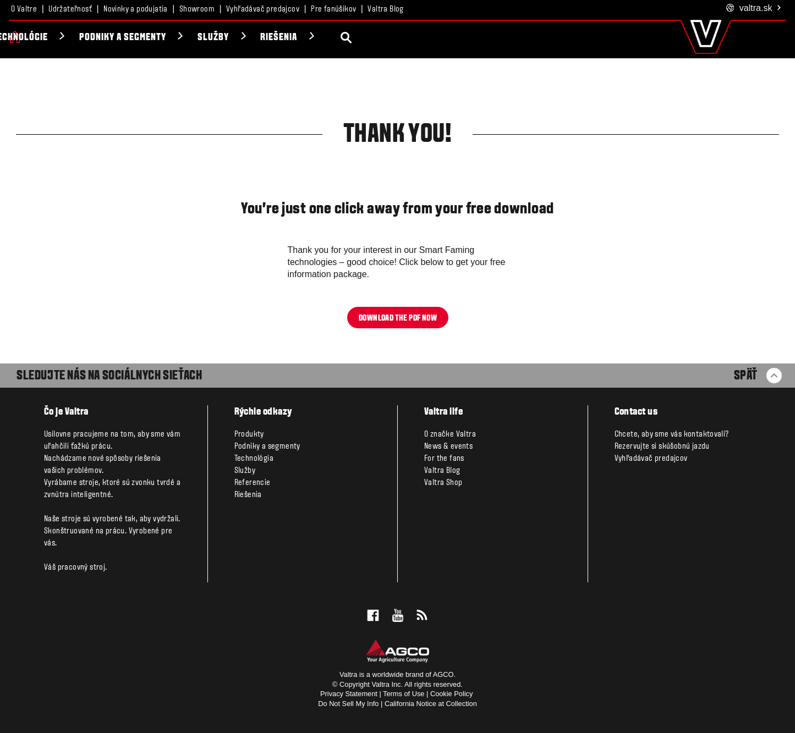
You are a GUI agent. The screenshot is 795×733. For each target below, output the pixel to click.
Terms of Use (403, 694)
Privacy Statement (348, 694)
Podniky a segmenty (235, 37)
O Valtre (24, 9)
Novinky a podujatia (135, 9)
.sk (754, 8)
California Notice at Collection (431, 703)
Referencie (252, 483)
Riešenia (392, 37)
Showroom (197, 9)
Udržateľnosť (70, 9)
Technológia (253, 458)
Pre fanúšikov (333, 9)
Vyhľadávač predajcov (262, 9)
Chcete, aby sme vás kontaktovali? (672, 434)
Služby (326, 37)
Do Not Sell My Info (348, 703)
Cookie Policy (451, 694)
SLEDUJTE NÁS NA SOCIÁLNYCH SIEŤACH (109, 376)
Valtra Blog (385, 9)
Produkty (52, 37)
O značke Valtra (450, 434)
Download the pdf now (398, 318)
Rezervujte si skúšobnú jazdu (662, 446)
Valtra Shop (443, 483)
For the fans (444, 458)
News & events (448, 446)
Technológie (133, 37)
